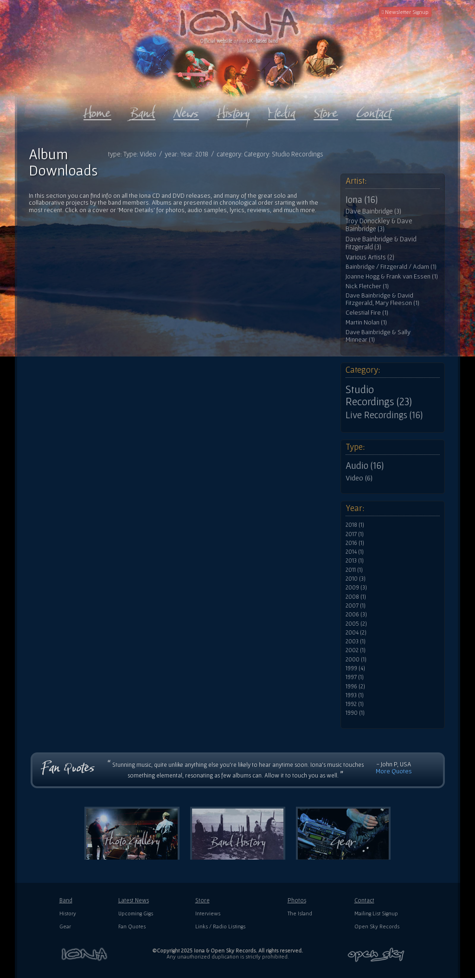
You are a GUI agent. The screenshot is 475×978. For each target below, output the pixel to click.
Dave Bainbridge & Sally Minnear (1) (378, 336)
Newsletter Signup (405, 12)
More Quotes (394, 771)
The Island (300, 913)
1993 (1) (355, 695)
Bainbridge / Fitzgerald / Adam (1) (391, 266)
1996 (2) (355, 686)
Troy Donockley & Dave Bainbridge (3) (379, 225)
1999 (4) (355, 668)
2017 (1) (355, 534)
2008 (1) (356, 597)
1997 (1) (355, 677)
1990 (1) (355, 713)
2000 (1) (356, 659)
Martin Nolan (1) (366, 322)
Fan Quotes (132, 926)
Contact (364, 900)
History (67, 913)
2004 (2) (356, 632)
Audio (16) (365, 465)
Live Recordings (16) (384, 415)
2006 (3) (356, 614)
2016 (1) (355, 543)
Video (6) (359, 477)
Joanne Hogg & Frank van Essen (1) (392, 276)
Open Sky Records (376, 926)
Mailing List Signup (376, 913)
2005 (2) (356, 624)
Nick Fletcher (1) (367, 286)
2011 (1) (354, 570)
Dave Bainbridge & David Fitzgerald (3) (381, 243)
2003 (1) (356, 641)
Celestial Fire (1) (367, 312)
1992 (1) (355, 704)
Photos (297, 900)
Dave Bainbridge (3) (373, 211)
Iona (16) (362, 199)
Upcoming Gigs (135, 913)
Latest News (133, 900)
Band (65, 900)
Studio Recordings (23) (379, 395)
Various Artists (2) (370, 257)
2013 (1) (355, 560)
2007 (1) (356, 605)
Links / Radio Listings (220, 926)
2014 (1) (355, 552)
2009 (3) (356, 587)
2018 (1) (355, 525)
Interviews (207, 913)
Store (202, 900)
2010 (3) (356, 579)
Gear (65, 926)
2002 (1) (356, 650)
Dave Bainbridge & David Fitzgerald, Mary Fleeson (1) (382, 299)
